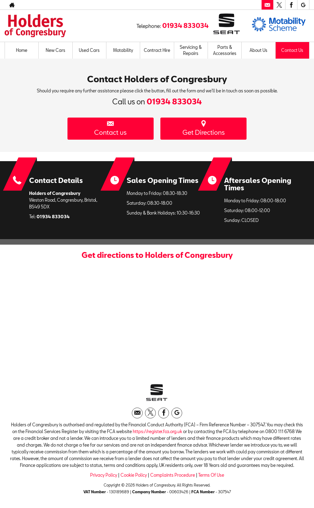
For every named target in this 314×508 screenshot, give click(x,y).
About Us (258, 50)
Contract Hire (157, 50)
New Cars (55, 50)
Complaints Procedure (172, 476)
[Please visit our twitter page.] (279, 5)
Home (21, 50)
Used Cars (89, 50)
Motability (123, 50)
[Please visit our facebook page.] (291, 5)
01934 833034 (185, 25)
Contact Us (292, 50)
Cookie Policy (134, 476)
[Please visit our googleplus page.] (303, 5)
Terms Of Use (211, 476)
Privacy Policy (103, 476)
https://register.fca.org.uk (157, 433)
